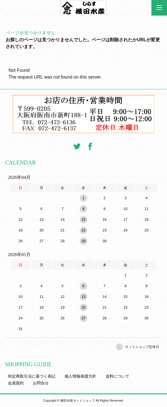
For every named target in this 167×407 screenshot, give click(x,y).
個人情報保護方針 (80, 376)
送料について (117, 376)
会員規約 (16, 383)
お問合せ (41, 383)
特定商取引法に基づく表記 (31, 376)
